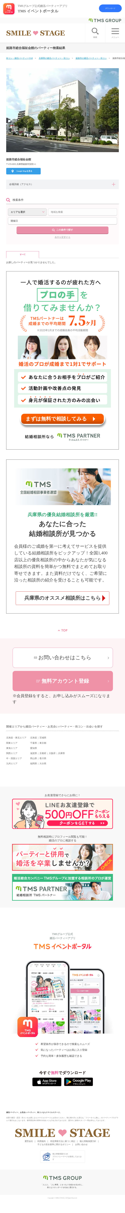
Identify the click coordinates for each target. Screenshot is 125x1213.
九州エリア (11, 763)
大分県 (42, 763)
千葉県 (33, 743)
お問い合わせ (81, 1144)
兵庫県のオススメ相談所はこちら (62, 598)
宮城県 (42, 738)
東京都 (42, 743)
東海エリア (11, 748)
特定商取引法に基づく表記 (62, 1141)
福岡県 (33, 763)
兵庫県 (61, 753)
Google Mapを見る (24, 171)
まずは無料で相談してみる (56, 418)
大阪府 (52, 753)
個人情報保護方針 (88, 1141)
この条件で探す (64, 230)
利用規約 (41, 1141)
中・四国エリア (14, 758)
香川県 (42, 758)
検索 (95, 37)
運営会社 (29, 1141)
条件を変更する (62, 237)
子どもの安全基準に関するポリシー (54, 1144)
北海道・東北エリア (16, 738)
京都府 (42, 753)
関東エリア (11, 743)
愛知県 (33, 748)
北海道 (33, 738)
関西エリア (11, 753)
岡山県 (33, 758)
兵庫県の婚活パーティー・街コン (54, 58)
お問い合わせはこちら (64, 657)
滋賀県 (33, 753)
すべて (23, 254)
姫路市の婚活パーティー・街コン (91, 58)
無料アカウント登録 (65, 681)
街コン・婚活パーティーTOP (19, 58)
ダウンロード (110, 8)
